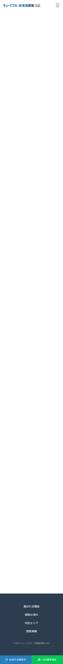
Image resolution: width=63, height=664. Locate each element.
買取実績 (31, 631)
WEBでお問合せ (17, 659)
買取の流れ (31, 615)
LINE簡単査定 (49, 659)
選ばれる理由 (31, 606)
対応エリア (31, 623)
